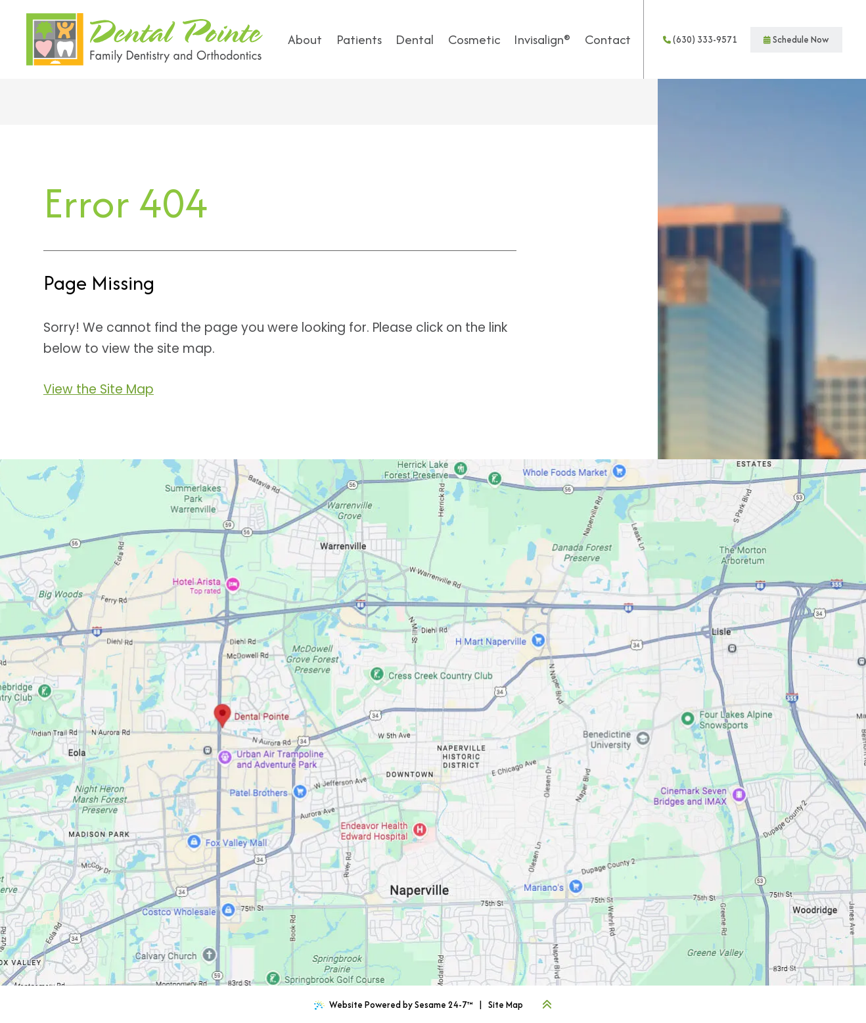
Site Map (505, 1004)
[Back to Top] (547, 1004)
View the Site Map (98, 389)
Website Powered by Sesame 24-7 (393, 1004)
